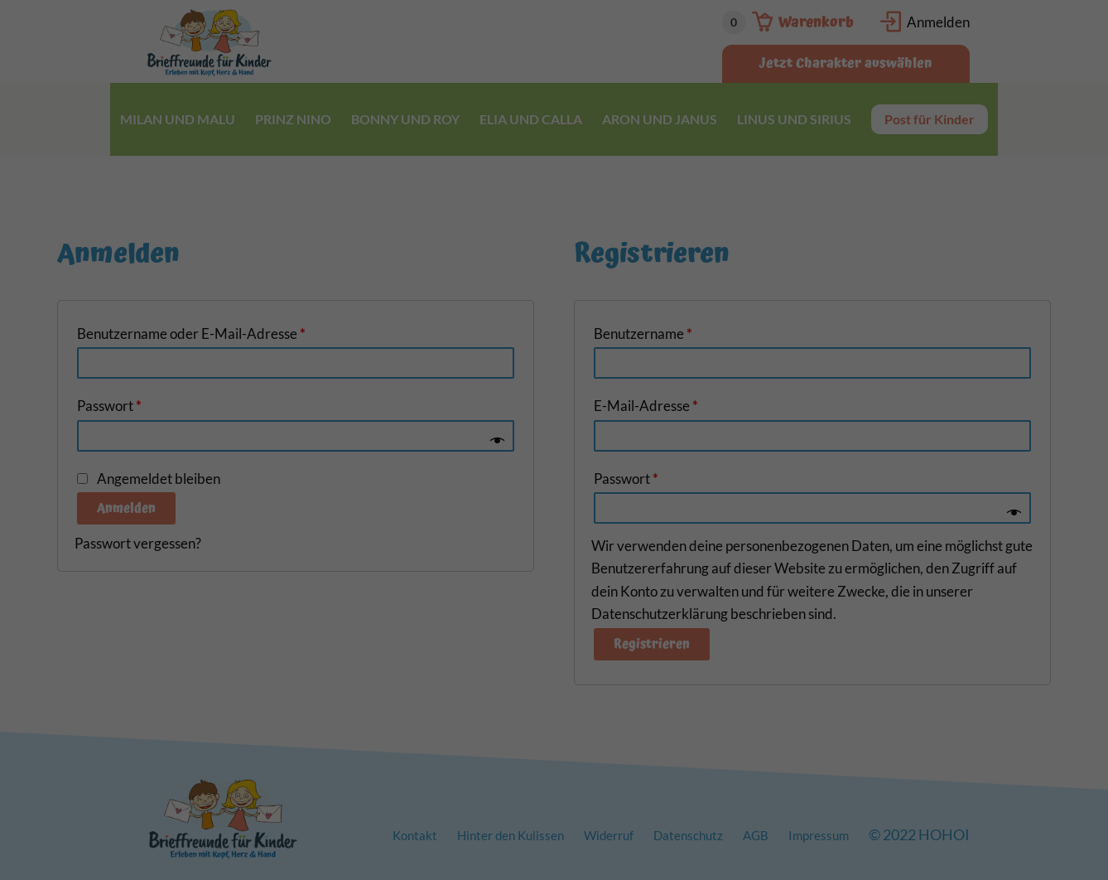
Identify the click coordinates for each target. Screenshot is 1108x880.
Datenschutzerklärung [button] (563, 440)
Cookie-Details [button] (479, 440)
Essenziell (382, 249)
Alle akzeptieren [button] (554, 306)
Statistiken (482, 249)
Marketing (584, 249)
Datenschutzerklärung (450, 198)
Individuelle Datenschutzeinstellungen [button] (554, 404)
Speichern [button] (554, 355)
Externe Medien (699, 249)
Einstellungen (373, 214)
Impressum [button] (639, 440)
